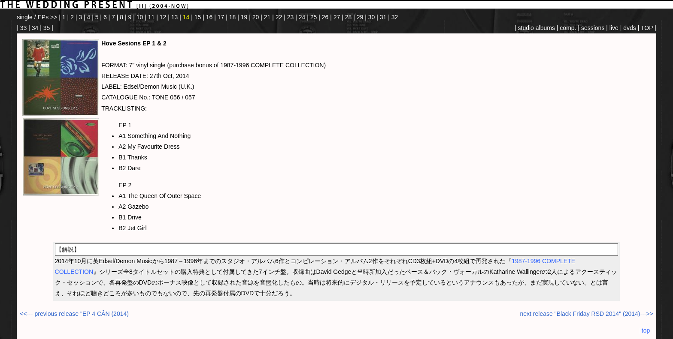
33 (23, 27)
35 (46, 27)
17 (221, 17)
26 (325, 17)
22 (279, 17)
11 (151, 17)
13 (174, 17)
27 (336, 17)
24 (302, 17)
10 (139, 17)
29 (360, 17)
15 (197, 17)
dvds (629, 27)
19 (244, 17)
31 (383, 17)
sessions (592, 27)
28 (348, 17)
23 (290, 17)
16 (209, 17)
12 (163, 17)
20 (255, 17)
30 (371, 17)
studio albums (536, 27)
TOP (647, 27)
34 (35, 27)
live (613, 27)
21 (267, 17)
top (646, 330)
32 (394, 17)
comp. (568, 27)
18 (232, 17)
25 (313, 17)
